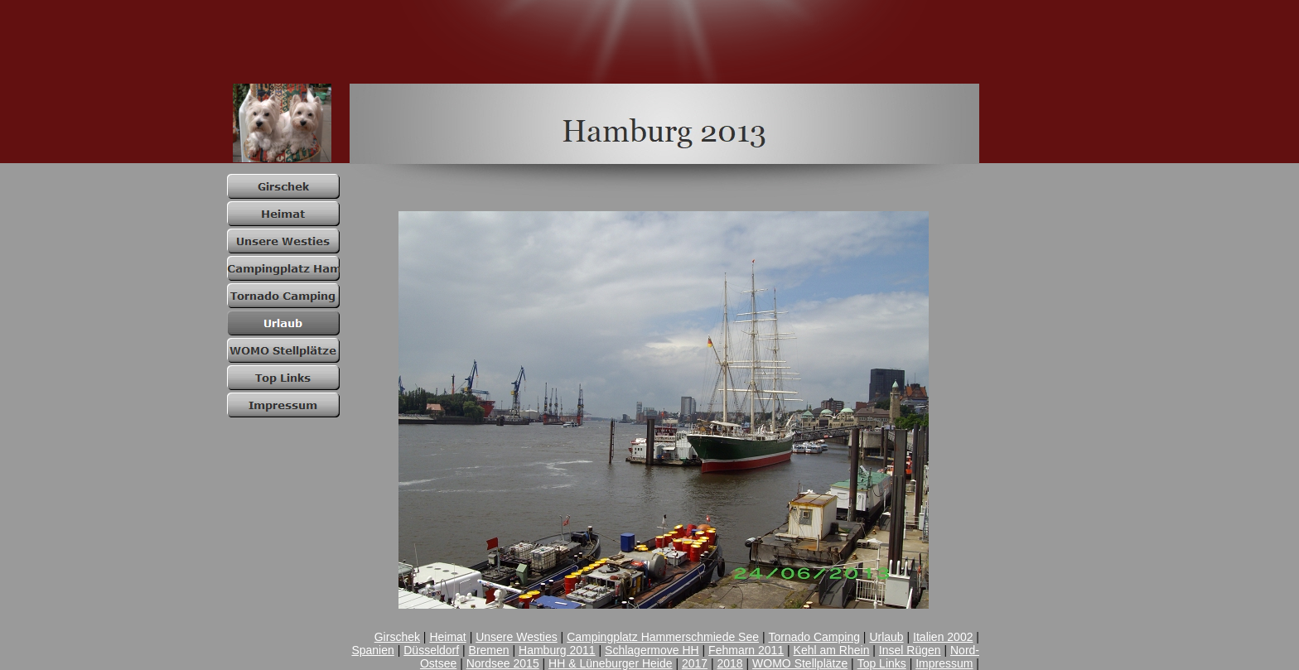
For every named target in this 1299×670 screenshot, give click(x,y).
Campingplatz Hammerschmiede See (663, 636)
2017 (694, 663)
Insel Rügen (910, 650)
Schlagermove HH (652, 650)
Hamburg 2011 (557, 650)
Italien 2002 (943, 636)
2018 (730, 663)
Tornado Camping (814, 636)
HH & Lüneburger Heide (610, 663)
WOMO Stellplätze (799, 663)
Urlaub (886, 636)
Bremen (489, 650)
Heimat (447, 636)
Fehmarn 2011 (746, 650)
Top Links (881, 663)
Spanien (372, 650)
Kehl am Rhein (832, 650)
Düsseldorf (431, 650)
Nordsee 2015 (502, 663)
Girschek (397, 636)
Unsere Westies (517, 636)
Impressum (944, 663)
